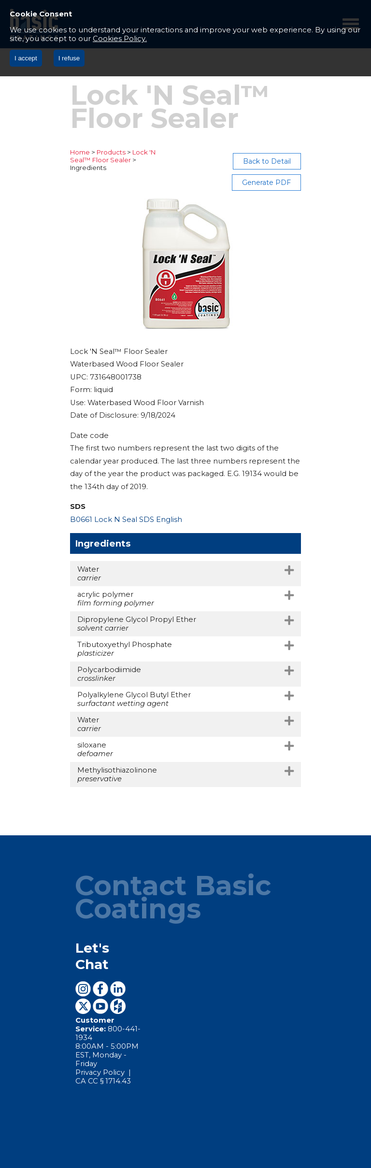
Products (53, 152)
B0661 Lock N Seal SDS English (68, 485)
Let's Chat (52, 891)
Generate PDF (324, 161)
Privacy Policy (43, 964)
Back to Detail (254, 161)
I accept (25, 58)
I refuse (69, 58)
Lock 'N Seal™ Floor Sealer (117, 152)
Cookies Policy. (120, 38)
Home (22, 152)
